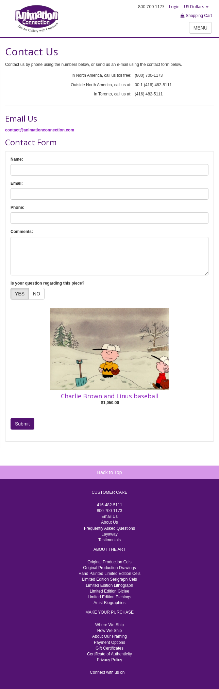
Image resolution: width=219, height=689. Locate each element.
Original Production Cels (109, 562)
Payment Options (109, 642)
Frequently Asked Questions (109, 528)
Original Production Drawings (109, 567)
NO (36, 293)
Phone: (17, 207)
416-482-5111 (109, 505)
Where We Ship (109, 624)
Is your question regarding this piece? (47, 283)
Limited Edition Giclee (109, 591)
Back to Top (109, 472)
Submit (22, 424)
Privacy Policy (109, 659)
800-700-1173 (109, 510)
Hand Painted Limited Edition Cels (109, 573)
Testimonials (109, 540)
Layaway (109, 534)
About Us (109, 522)
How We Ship (109, 630)
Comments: (22, 231)
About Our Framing (109, 636)
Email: (17, 183)
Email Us (109, 516)
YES (19, 293)
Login (174, 7)
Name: (17, 159)
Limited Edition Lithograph (109, 585)
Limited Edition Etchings (109, 597)
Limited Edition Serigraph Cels (109, 579)
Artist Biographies (109, 602)
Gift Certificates (109, 648)
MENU (200, 28)
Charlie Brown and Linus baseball (109, 396)
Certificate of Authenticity (109, 654)
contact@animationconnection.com (39, 130)
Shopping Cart (196, 15)
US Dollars (196, 7)
